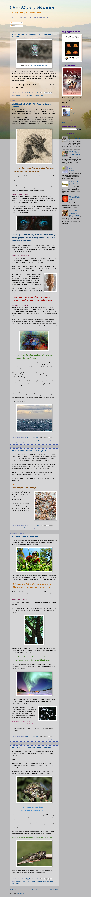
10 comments (35, 525)
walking (32, 528)
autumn (21, 528)
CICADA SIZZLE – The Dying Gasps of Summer (31, 748)
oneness (14, 442)
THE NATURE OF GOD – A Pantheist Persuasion (74, 168)
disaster (28, 440)
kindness (42, 440)
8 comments (35, 92)
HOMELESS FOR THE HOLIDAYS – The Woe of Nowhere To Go (74, 154)
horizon (36, 739)
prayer (17, 442)
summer (52, 881)
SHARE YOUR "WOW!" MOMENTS (34, 17)
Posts (13, 22)
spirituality (27, 442)
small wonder (29, 95)
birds (23, 739)
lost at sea (47, 440)
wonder (41, 95)
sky (47, 739)
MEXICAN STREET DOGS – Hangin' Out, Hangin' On (75, 138)
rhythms (36, 881)
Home (14, 17)
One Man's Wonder (32, 7)
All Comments (15, 26)
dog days (28, 881)
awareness (18, 95)
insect (32, 881)
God (35, 440)
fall (25, 528)
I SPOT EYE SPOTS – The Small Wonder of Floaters (75, 197)
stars (50, 739)
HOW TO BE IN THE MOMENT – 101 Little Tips (75, 183)
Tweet (63, 122)
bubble (23, 95)
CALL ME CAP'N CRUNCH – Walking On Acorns (31, 451)
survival (32, 442)
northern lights (42, 739)
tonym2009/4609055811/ (38, 65)
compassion (19, 440)
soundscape (46, 881)
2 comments (35, 736)
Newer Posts (14, 889)
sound (28, 528)
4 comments (35, 437)
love (52, 440)
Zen (40, 528)
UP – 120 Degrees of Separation (25, 537)
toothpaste (36, 95)
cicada (23, 881)
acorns (17, 528)
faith (32, 440)
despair (24, 440)
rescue (21, 442)
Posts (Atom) (20, 893)
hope (38, 440)
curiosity (31, 739)
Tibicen (13, 883)
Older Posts (54, 889)
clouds (26, 739)
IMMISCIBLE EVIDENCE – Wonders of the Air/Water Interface (74, 213)
